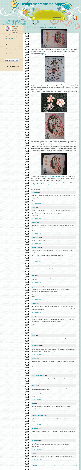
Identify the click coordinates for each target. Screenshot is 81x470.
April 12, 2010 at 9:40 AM (36, 424)
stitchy (33, 385)
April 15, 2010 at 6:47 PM (37, 449)
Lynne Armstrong (37, 287)
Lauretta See (35, 247)
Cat (33, 453)
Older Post (75, 465)
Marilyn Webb (35, 222)
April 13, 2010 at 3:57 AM (36, 436)
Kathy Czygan (36, 345)
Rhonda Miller (36, 237)
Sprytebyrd (35, 440)
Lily (32, 23)
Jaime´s (70, 84)
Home (39, 15)
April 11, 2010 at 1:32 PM (37, 411)
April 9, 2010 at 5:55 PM (36, 312)
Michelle (34, 317)
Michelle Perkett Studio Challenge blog (53, 176)
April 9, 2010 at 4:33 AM (36, 261)
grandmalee (35, 428)
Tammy (34, 303)
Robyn (33, 335)
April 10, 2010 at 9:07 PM (37, 399)
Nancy (33, 207)
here (65, 49)
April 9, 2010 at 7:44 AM (36, 282)
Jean (33, 266)
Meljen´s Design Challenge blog (41, 184)
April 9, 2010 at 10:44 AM (36, 299)
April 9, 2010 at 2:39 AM (36, 243)
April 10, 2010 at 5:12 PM (37, 381)
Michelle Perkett (43, 27)
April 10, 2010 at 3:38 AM (36, 354)
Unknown (34, 192)
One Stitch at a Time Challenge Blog (54, 182)
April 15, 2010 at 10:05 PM (37, 459)
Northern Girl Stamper (38, 375)
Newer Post (34, 465)
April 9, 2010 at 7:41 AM (36, 270)
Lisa (33, 403)
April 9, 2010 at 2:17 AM (36, 233)
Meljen (38, 27)
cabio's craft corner (37, 415)
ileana (16, 26)
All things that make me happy (40, 4)
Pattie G (34, 358)
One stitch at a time (52, 27)
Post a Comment (35, 463)
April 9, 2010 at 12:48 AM (36, 203)
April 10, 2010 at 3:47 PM (37, 371)
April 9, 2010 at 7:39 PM (36, 331)
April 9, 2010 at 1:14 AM (36, 218)
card (35, 27)
